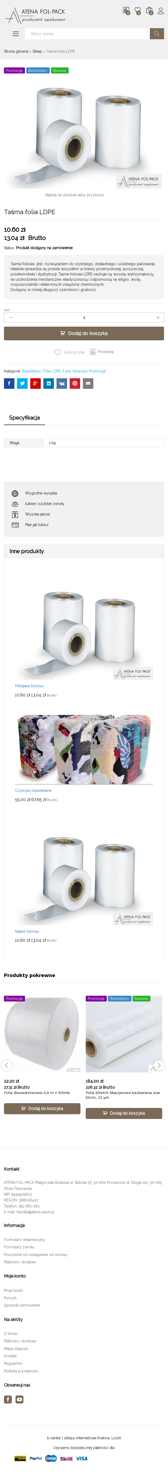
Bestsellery (31, 371)
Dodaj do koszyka (88, 333)
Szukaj (157, 33)
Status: (9, 248)
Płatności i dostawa (20, 1262)
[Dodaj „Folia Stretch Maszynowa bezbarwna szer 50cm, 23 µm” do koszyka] (124, 1113)
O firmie (10, 1334)
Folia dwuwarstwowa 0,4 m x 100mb (37, 1093)
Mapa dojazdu (16, 1349)
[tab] (24, 420)
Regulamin (13, 1363)
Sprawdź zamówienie (22, 1305)
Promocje (97, 371)
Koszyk (10, 1298)
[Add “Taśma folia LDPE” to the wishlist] (69, 352)
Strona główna (16, 51)
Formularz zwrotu (19, 1247)
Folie (67, 371)
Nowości (80, 371)
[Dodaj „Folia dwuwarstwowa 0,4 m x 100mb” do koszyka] (42, 1108)
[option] (42, 1060)
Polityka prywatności (21, 1371)
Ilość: (7, 310)
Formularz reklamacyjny (24, 1240)
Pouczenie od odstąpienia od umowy (36, 1255)
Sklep (37, 51)
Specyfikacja (24, 417)
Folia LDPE (52, 371)
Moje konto (13, 1290)
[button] (102, 351)
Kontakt (10, 1356)
